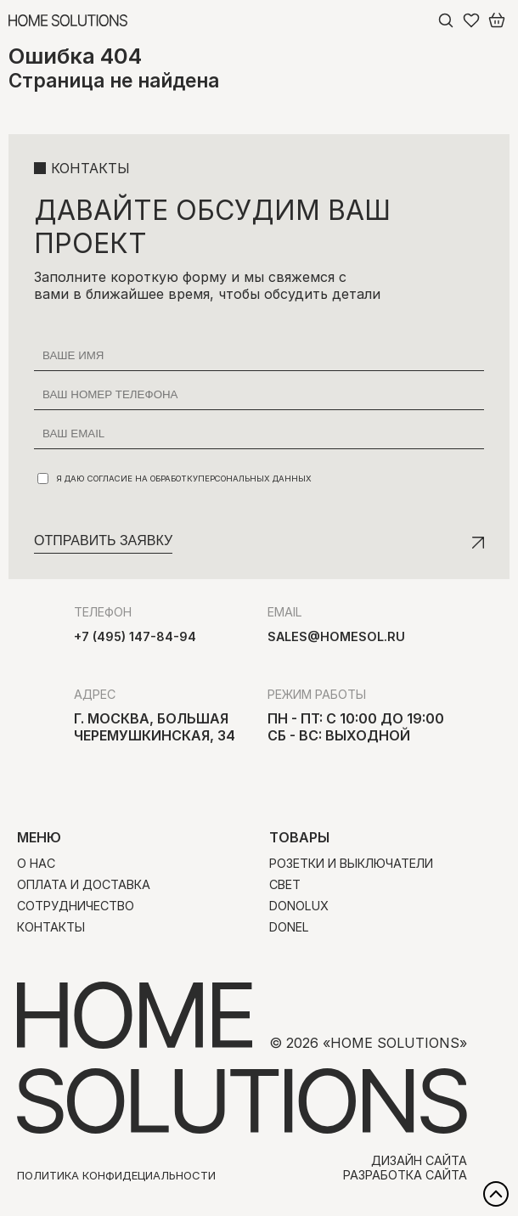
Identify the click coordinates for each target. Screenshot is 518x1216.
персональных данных (255, 478)
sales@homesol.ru (336, 636)
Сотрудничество (75, 905)
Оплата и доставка (83, 884)
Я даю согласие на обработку (174, 478)
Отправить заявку (103, 540)
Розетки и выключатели (351, 863)
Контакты (51, 927)
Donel (289, 927)
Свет (285, 884)
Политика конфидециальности (116, 1175)
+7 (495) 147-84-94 (135, 636)
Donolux (299, 905)
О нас (36, 863)
